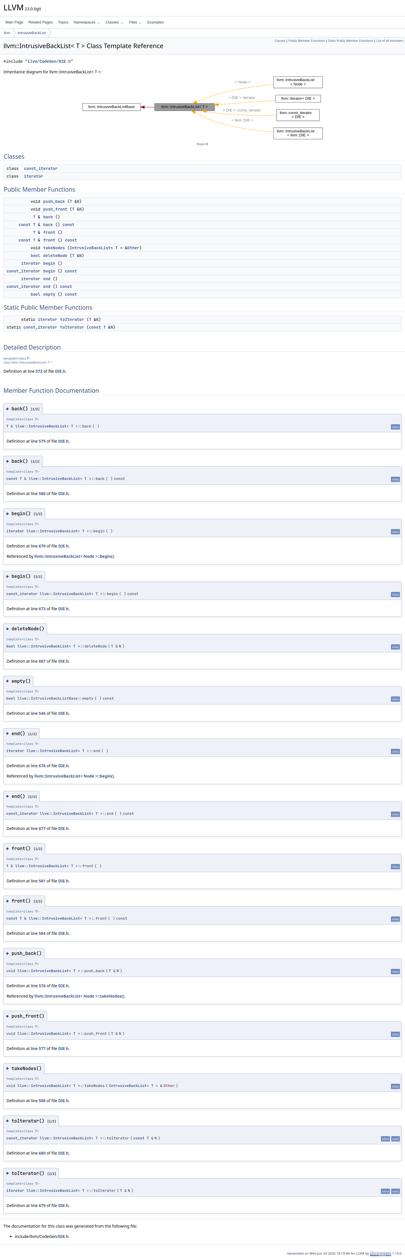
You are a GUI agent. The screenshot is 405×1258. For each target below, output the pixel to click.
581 (42, 881)
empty (49, 294)
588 (42, 1100)
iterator (33, 176)
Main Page (14, 22)
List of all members (390, 41)
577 (42, 1048)
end (46, 278)
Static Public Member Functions (350, 41)
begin (49, 263)
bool (35, 255)
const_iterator (41, 168)
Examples (155, 22)
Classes (114, 22)
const (25, 224)
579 (42, 441)
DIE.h (60, 371)
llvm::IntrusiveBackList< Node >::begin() (74, 556)
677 (42, 828)
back (48, 216)
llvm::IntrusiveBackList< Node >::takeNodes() (79, 996)
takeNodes (54, 247)
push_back (54, 201)
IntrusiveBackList (31, 33)
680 (42, 1153)
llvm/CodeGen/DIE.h (49, 61)
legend (202, 144)
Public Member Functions (307, 41)
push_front (55, 209)
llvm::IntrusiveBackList (40, 426)
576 (42, 985)
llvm (7, 33)
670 (42, 546)
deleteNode (55, 255)
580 (42, 493)
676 (42, 765)
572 (38, 371)
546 (42, 713)
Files (135, 22)
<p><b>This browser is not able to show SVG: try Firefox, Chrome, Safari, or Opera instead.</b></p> (202, 108)
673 (42, 608)
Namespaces (87, 22)
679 (42, 1205)
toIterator (72, 319)
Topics (63, 22)
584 (42, 933)
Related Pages (40, 22)
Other (133, 247)
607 (42, 661)
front (49, 232)
